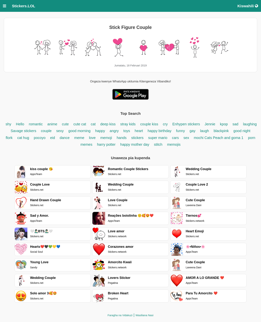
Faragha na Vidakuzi (120, 315)
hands (122, 138)
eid (52, 138)
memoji (106, 138)
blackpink (221, 131)
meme (79, 138)
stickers (137, 138)
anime (52, 124)
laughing (250, 124)
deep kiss (108, 124)
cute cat (79, 124)
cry (165, 124)
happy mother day (134, 144)
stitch (158, 144)
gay (192, 131)
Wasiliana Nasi (145, 315)
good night (241, 131)
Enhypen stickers (186, 124)
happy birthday (160, 131)
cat (93, 124)
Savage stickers (23, 131)
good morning (80, 131)
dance (65, 138)
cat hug (23, 138)
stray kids (128, 124)
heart (139, 131)
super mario (158, 138)
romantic (36, 124)
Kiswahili (247, 6)
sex (186, 138)
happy (100, 131)
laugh (204, 131)
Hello (20, 124)
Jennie (210, 124)
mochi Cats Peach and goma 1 (218, 138)
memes (86, 144)
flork (9, 138)
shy (8, 124)
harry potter (106, 144)
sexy (60, 131)
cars (175, 138)
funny (180, 131)
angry (115, 131)
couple (47, 131)
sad (235, 124)
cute (66, 124)
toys (126, 131)
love (92, 138)
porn (251, 138)
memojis (174, 144)
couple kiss (149, 124)
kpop (224, 124)
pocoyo (40, 138)
